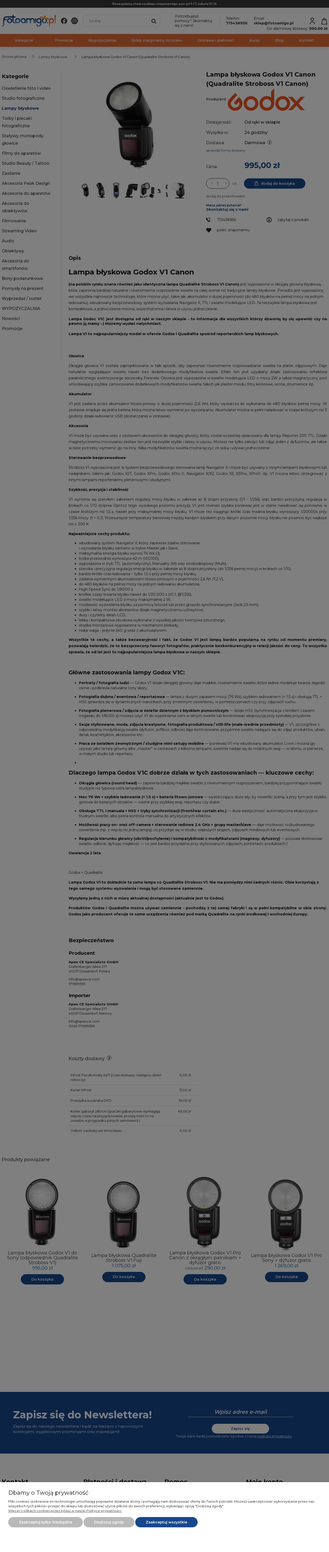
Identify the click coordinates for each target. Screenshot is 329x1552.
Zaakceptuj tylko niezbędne (45, 1522)
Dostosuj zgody (109, 1522)
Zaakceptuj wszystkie (166, 1522)
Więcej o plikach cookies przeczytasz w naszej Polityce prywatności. (65, 1511)
